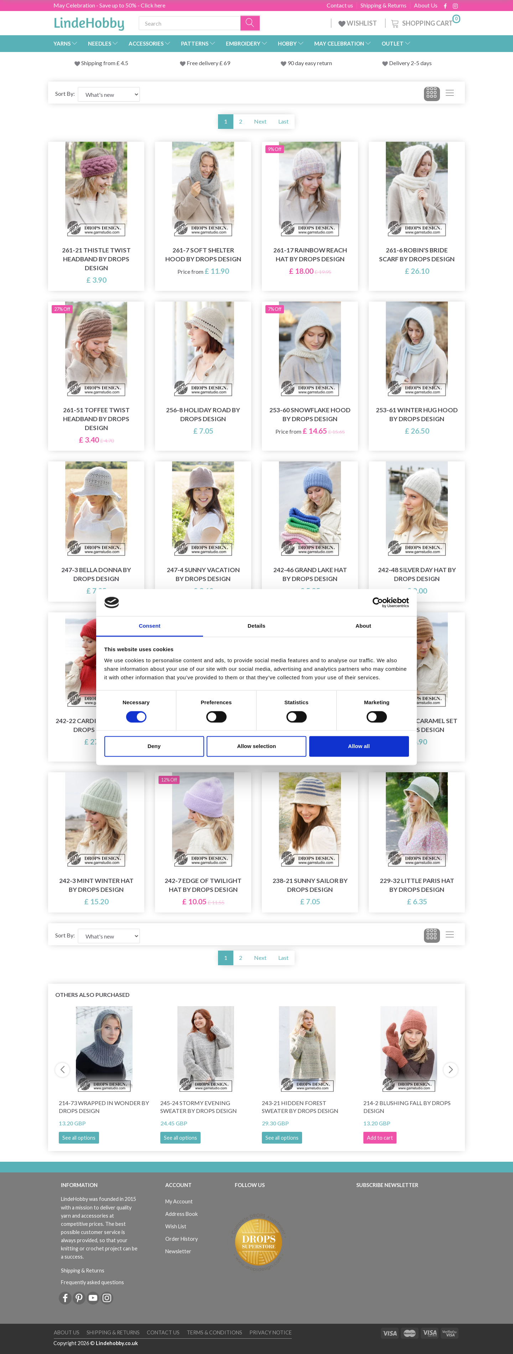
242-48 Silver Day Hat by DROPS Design (417, 574)
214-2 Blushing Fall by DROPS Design (407, 1106)
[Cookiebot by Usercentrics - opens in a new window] (378, 602)
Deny (154, 746)
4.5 (124, 62)
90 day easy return (309, 62)
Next (260, 121)
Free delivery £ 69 (208, 62)
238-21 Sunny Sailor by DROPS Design (310, 885)
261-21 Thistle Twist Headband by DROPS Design (96, 259)
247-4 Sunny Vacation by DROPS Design (203, 574)
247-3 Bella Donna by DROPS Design (96, 574)
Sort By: (65, 93)
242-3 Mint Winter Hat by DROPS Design (96, 885)
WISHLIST (358, 23)
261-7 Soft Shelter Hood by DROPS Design (203, 254)
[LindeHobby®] (89, 22)
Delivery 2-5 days (410, 62)
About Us (425, 5)
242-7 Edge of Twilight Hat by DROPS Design (203, 885)
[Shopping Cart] (425, 22)
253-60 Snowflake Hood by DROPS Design (310, 414)
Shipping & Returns (383, 5)
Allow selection (256, 746)
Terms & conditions (214, 1332)
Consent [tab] (150, 626)
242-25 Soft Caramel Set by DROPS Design (417, 725)
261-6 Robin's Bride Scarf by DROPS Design (417, 254)
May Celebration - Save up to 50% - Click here (109, 5)
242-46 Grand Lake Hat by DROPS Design (310, 574)
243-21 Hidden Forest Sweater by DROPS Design (300, 1106)
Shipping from (98, 62)
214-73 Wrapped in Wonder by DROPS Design (104, 1106)
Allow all (359, 746)
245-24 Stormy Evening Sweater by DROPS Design (198, 1106)
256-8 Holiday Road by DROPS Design (203, 414)
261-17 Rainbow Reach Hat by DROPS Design (310, 254)
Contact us (340, 5)
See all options (78, 1138)
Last (283, 121)
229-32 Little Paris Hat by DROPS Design (417, 885)
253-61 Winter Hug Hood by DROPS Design (417, 414)
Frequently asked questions (92, 1282)
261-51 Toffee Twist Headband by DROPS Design (96, 419)
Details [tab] (256, 626)
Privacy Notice (270, 1332)
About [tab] (363, 626)
